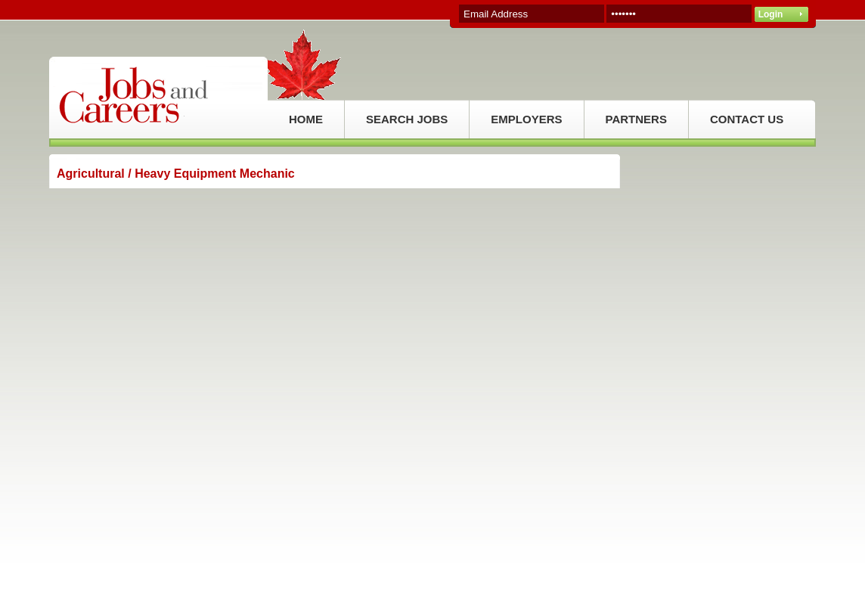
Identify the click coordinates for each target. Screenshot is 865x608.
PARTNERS (636, 119)
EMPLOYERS (526, 119)
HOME (306, 119)
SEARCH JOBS (407, 119)
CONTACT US (746, 119)
